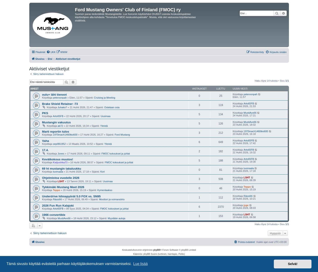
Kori (102, 171)
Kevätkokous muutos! (57, 159)
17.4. (45, 150)
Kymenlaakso (104, 190)
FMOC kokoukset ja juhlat (115, 153)
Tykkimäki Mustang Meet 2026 (63, 187)
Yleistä (104, 125)
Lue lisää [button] (140, 264)
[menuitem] (51, 52)
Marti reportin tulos (55, 131)
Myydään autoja (116, 218)
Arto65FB (249, 103)
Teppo (56, 190)
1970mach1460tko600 (65, 134)
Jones (61, 153)
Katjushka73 (60, 162)
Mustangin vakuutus (56, 122)
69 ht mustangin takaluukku (61, 168)
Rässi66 (57, 199)
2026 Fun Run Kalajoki (58, 205)
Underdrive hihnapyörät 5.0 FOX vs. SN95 (71, 196)
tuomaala (58, 171)
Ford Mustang (122, 134)
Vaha (45, 141)
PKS (45, 113)
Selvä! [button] (292, 264)
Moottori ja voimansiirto (112, 199)
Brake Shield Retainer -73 (60, 104)
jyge (246, 205)
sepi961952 (59, 144)
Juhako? (62, 107)
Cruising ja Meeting (104, 97)
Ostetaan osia (112, 107)
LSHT (61, 181)
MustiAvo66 (250, 112)
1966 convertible (53, 215)
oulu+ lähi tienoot (54, 94)
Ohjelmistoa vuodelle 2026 (61, 178)
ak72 (60, 125)
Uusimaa (105, 116)
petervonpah (60, 97)
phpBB (156, 250)
